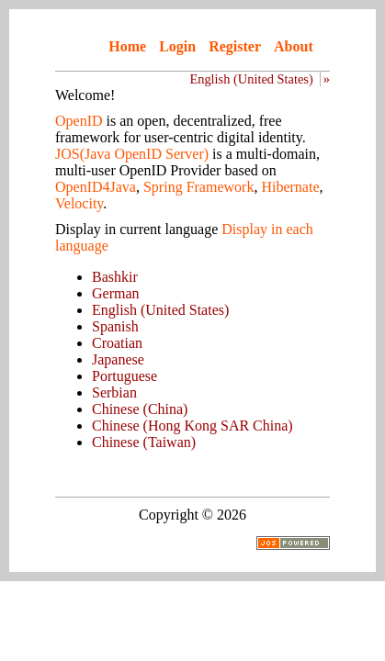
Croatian (117, 343)
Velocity (79, 203)
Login (177, 46)
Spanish (115, 326)
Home (127, 46)
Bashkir (115, 277)
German (116, 293)
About (293, 46)
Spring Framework (198, 187)
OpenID (79, 121)
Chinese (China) (139, 409)
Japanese (118, 359)
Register (235, 46)
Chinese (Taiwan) (144, 442)
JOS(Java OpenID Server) (132, 154)
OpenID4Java (95, 187)
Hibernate (290, 187)
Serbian (114, 392)
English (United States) (250, 79)
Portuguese (124, 376)
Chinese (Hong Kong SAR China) (192, 425)
